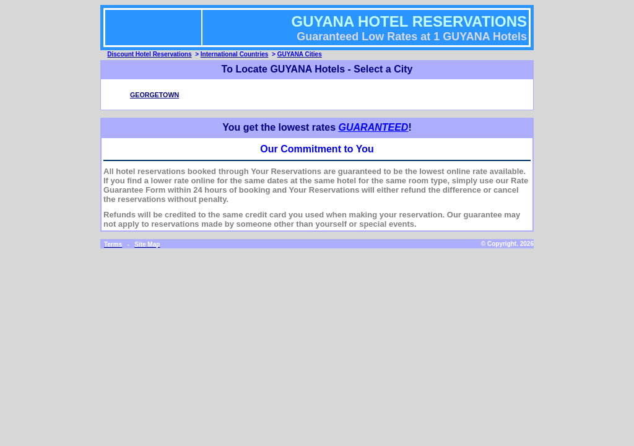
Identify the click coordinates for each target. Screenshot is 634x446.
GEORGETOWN (154, 94)
